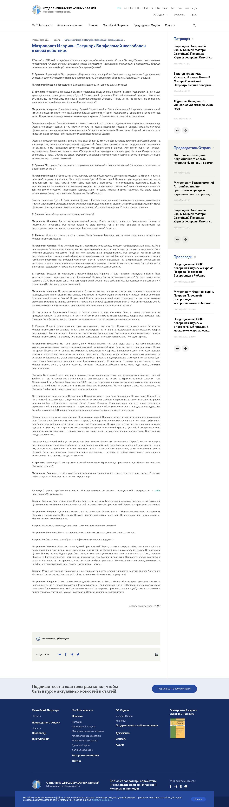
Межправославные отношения (88, 731)
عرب (194, 8)
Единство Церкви (81, 745)
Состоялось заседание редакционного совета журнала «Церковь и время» (193, 158)
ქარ (172, 8)
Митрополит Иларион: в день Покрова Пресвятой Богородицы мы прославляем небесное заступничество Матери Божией (194, 297)
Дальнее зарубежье (82, 750)
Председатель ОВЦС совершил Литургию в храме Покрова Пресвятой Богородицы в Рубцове (193, 269)
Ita (158, 8)
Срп (179, 8)
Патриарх (77, 722)
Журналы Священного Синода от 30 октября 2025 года (193, 104)
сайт (157, 490)
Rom (186, 8)
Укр (125, 8)
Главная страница (40, 40)
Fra (152, 8)
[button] (177, 130)
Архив (194, 14)
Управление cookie (102, 800)
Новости (93, 25)
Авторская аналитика (70, 25)
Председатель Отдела (146, 25)
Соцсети (170, 25)
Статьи (76, 761)
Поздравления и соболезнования (137, 725)
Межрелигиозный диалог (85, 740)
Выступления (40, 738)
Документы (180, 14)
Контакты (121, 721)
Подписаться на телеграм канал (174, 688)
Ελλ (146, 8)
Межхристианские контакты (86, 736)
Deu (139, 8)
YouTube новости (42, 25)
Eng (132, 8)
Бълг (165, 8)
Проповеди (39, 733)
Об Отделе (160, 14)
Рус (119, 8)
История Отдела (124, 716)
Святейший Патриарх (116, 25)
